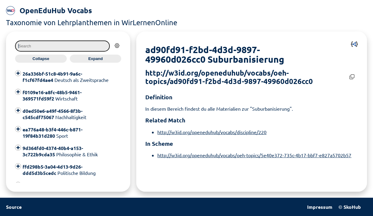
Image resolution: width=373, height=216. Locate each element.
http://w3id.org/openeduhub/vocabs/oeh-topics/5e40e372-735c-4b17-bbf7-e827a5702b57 (254, 155)
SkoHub (352, 207)
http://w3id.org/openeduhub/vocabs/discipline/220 (212, 132)
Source (14, 207)
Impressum (319, 207)
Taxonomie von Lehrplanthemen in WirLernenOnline (91, 22)
